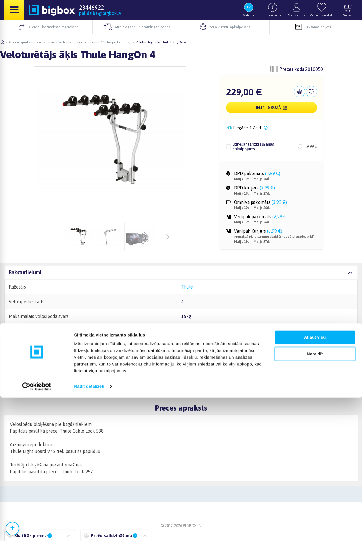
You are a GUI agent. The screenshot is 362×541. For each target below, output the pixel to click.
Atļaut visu (315, 480)
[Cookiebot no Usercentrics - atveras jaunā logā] (36, 530)
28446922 (91, 7)
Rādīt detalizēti (89, 529)
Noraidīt (315, 497)
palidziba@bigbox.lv (100, 13)
